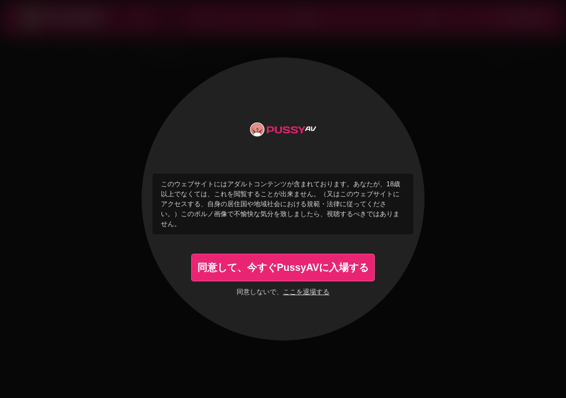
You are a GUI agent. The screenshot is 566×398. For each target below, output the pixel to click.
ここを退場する (306, 292)
